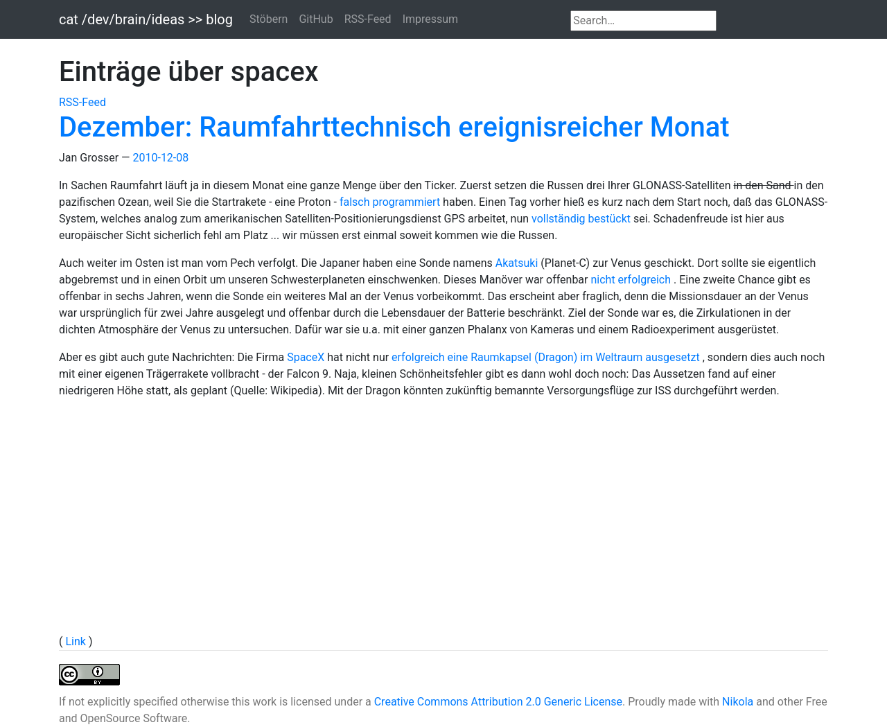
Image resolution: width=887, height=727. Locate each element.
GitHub (316, 19)
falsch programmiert (391, 202)
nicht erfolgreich (632, 279)
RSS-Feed (368, 19)
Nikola (737, 701)
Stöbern (268, 19)
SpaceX (307, 357)
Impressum (431, 19)
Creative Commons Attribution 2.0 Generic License (498, 701)
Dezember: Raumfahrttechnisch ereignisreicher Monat (394, 127)
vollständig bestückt (582, 218)
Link (76, 641)
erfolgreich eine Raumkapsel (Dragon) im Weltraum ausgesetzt (547, 357)
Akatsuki (518, 263)
